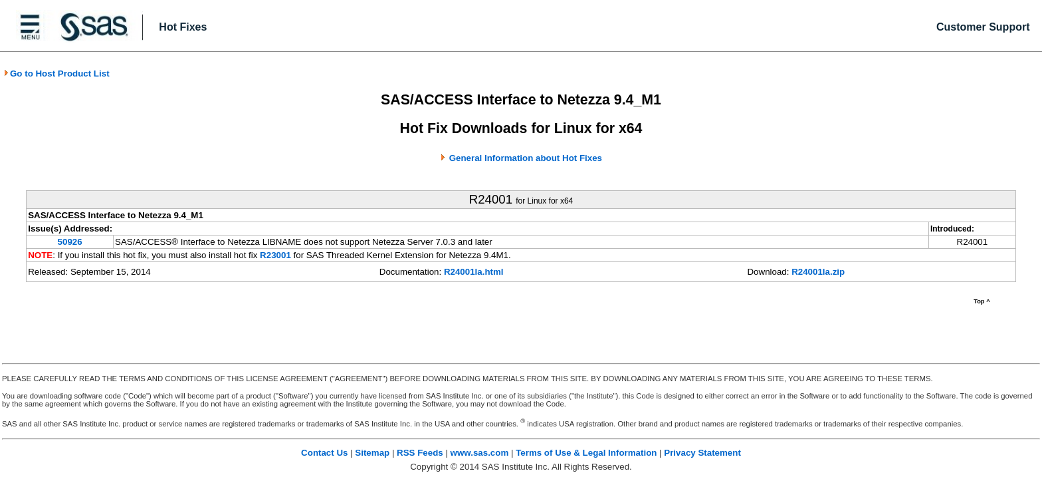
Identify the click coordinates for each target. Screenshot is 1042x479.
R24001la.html (474, 272)
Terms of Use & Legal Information (586, 453)
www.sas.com (480, 453)
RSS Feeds (420, 453)
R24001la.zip (818, 272)
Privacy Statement (702, 453)
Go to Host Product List (56, 74)
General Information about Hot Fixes (525, 158)
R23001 (275, 255)
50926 (70, 242)
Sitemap (372, 453)
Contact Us (324, 453)
